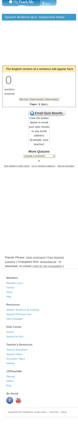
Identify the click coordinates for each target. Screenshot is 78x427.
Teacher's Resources (19, 344)
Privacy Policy (53, 412)
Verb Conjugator (14, 319)
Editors (10, 381)
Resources (13, 304)
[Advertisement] (38, 44)
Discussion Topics (15, 359)
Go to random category (43, 166)
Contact (10, 287)
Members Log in (14, 283)
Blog (8, 385)
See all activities (65, 166)
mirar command (35, 257)
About (9, 292)
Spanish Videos (14, 354)
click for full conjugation (47, 266)
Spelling (10, 363)
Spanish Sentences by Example (22, 310)
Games (10, 332)
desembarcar (48, 261)
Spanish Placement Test (18, 314)
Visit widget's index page (16, 166)
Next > (44, 104)
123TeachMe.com (27, 412)
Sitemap (10, 376)
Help (8, 296)
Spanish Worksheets (17, 350)
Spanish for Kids (14, 336)
